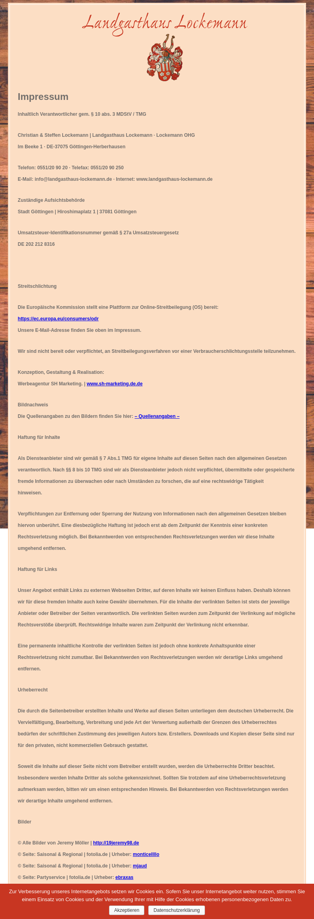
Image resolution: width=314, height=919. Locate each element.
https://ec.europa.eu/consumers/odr (58, 319)
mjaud (140, 866)
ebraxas (124, 877)
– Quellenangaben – (157, 416)
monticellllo (146, 854)
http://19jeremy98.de (116, 843)
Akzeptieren (126, 910)
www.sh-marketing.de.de (115, 384)
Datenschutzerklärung (176, 910)
